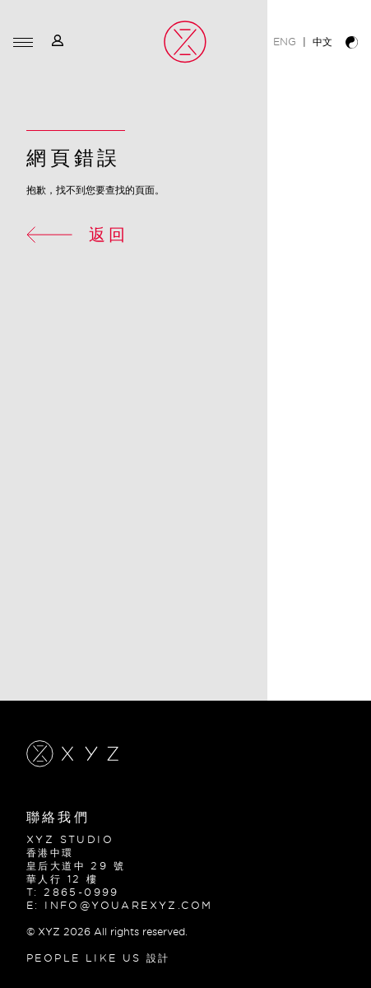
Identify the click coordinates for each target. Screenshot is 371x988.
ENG (284, 41)
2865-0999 (81, 892)
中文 (322, 41)
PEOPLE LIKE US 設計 (98, 958)
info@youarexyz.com (128, 905)
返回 (77, 234)
